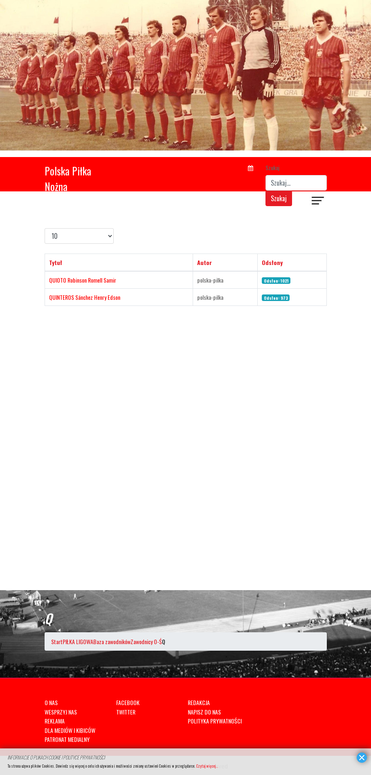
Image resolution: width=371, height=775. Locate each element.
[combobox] (296, 183)
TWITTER (125, 712)
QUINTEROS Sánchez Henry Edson (84, 297)
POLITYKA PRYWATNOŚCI (215, 721)
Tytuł (55, 262)
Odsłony (272, 262)
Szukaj (272, 167)
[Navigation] (318, 201)
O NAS (51, 702)
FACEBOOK (127, 702)
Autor (204, 262)
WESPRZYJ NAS (61, 712)
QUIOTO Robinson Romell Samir (82, 280)
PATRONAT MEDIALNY (67, 739)
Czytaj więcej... (207, 766)
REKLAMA (55, 721)
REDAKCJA (199, 702)
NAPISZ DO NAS (204, 712)
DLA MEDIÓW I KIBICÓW (70, 730)
